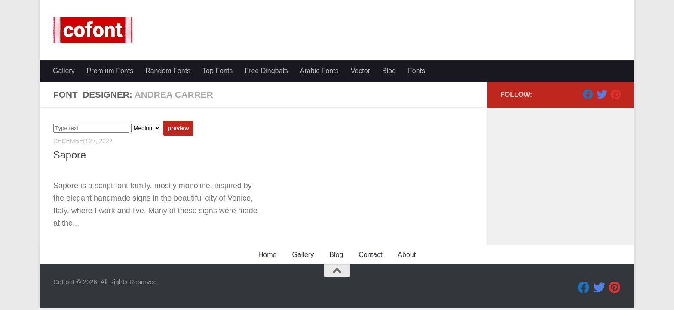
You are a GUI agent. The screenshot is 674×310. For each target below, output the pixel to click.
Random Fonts (167, 70)
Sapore (69, 155)
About (407, 254)
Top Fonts (217, 70)
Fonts (416, 70)
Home (267, 254)
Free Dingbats (266, 70)
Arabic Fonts (319, 70)
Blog (389, 70)
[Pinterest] (615, 94)
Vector (360, 70)
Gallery (64, 70)
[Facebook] (588, 94)
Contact (370, 254)
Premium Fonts (110, 70)
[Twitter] (602, 94)
